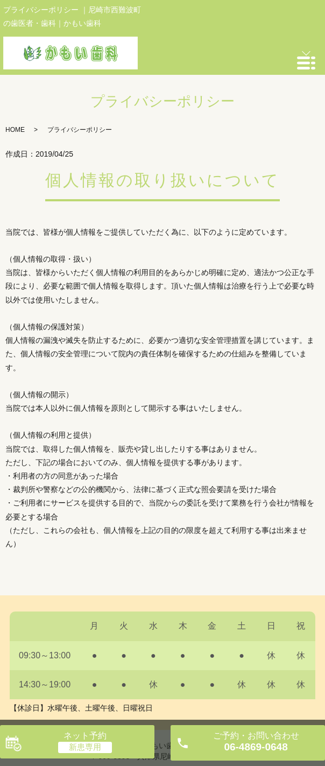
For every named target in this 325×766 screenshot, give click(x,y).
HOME (15, 129)
